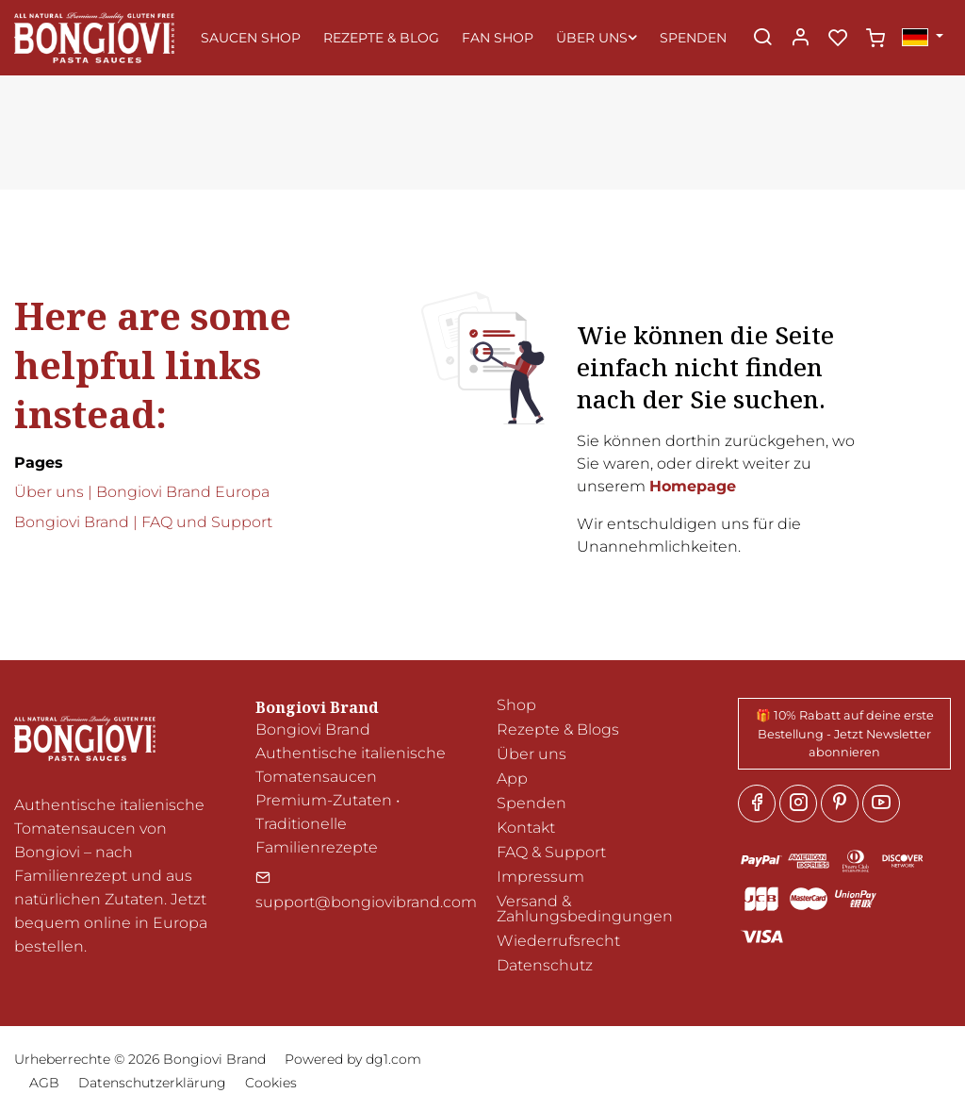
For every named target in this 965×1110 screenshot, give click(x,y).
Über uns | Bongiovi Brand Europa (142, 492)
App (512, 778)
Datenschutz (545, 965)
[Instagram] (798, 803)
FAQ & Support (551, 852)
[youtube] (881, 803)
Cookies (271, 1082)
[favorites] (838, 38)
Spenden (531, 803)
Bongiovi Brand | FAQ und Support (143, 522)
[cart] (875, 38)
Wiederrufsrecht (558, 941)
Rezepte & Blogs (558, 729)
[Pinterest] (840, 803)
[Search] (762, 38)
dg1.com (393, 1059)
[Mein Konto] (800, 38)
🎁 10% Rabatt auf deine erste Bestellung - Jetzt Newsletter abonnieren (845, 733)
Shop (516, 705)
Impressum (540, 877)
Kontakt (526, 828)
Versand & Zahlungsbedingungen (585, 908)
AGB (44, 1082)
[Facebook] (757, 803)
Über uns (531, 754)
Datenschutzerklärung (152, 1082)
